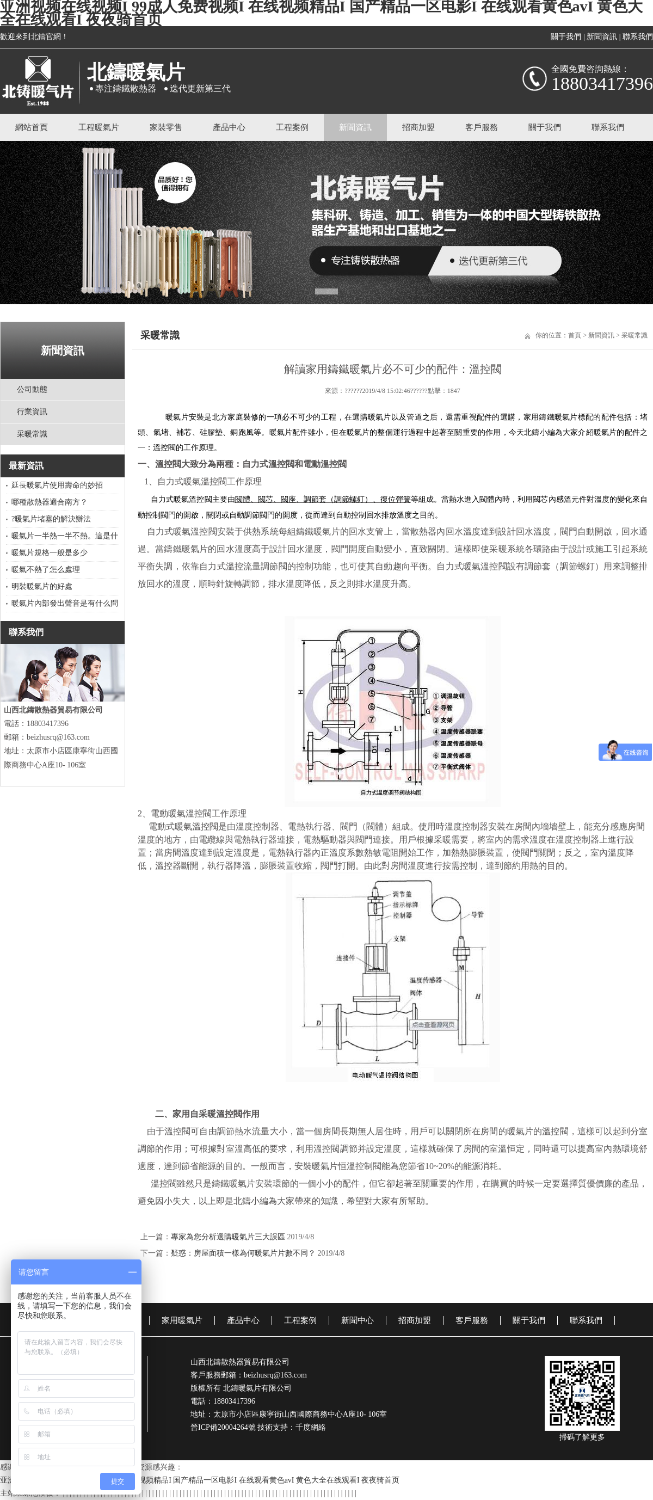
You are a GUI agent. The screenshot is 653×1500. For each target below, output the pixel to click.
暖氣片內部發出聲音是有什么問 (64, 603)
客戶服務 (481, 127)
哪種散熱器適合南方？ (49, 502)
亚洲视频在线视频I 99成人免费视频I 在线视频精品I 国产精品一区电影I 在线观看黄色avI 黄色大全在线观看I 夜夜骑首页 (199, 1480)
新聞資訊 (602, 37)
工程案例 (292, 127)
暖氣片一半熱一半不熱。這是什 (64, 536)
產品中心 (229, 127)
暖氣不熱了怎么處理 (45, 569)
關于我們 (566, 37)
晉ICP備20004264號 (223, 1427)
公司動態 (32, 389)
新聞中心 (357, 1320)
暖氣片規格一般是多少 (49, 553)
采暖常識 (32, 434)
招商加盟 (418, 127)
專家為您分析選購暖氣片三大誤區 (228, 1237)
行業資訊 (32, 412)
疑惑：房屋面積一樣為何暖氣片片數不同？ (243, 1253)
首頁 (574, 335)
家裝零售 (166, 127)
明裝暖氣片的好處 (41, 586)
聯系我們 (638, 37)
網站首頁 (31, 127)
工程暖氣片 (98, 127)
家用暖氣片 (182, 1320)
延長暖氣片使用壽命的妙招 (57, 485)
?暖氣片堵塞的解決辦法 (51, 519)
